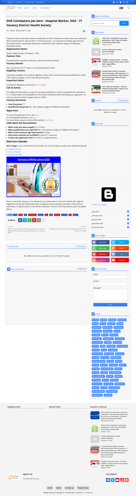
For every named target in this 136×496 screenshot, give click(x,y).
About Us (11, 2)
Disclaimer (79, 493)
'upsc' (96, 388)
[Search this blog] (105, 23)
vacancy (105, 357)
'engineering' (116, 373)
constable (110, 354)
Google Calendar (14, 149)
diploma (57, 215)
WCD (96, 346)
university (98, 339)
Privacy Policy (29, 2)
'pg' (105, 350)
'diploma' (114, 350)
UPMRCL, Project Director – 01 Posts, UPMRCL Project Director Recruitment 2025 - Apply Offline (115, 62)
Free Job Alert (69, 493)
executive (119, 327)
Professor (108, 327)
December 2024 (110, 223)
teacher (114, 335)
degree (40, 215)
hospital (64, 215)
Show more (81, 246)
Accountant (98, 342)
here (9, 94)
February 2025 (110, 216)
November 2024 (110, 227)
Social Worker (107, 369)
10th (15, 215)
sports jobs (98, 395)
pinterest (102, 254)
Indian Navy (115, 388)
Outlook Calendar (15, 154)
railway (97, 335)
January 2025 (110, 219)
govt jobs (108, 331)
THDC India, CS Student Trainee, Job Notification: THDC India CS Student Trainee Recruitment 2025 (114, 40)
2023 (104, 388)
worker (14, 16)
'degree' (112, 346)
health (97, 350)
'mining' (97, 380)
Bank (35, 8)
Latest (26, 8)
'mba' (110, 376)
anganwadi (109, 339)
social (96, 357)
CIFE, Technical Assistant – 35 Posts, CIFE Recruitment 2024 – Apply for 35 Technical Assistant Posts (115, 89)
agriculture (116, 357)
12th (103, 324)
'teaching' (109, 384)
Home (19, 8)
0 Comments (82, 269)
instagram (102, 260)
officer (112, 324)
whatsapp (102, 248)
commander (113, 391)
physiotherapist (99, 361)
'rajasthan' (98, 384)
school (119, 369)
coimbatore (32, 215)
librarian (120, 354)
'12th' (96, 373)
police (123, 365)
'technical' (120, 384)
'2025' (105, 373)
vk (121, 254)
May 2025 (110, 212)
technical (97, 327)
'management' (99, 376)
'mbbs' (119, 376)
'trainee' (114, 365)
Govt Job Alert (40, 2)
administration (99, 391)
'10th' (111, 361)
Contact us (19, 2)
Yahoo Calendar (14, 152)
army (119, 361)
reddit (121, 248)
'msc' (106, 380)
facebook (102, 242)
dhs (51, 215)
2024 (20, 215)
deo (46, 215)
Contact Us (89, 493)
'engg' (97, 369)
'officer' (115, 380)
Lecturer (118, 342)
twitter (121, 242)
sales (96, 365)
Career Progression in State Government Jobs (111, 51)
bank (120, 324)
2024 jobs (98, 331)
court (105, 335)
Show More (123, 100)
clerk (117, 331)
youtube (121, 260)
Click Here (49, 120)
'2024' (109, 342)
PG (70, 215)
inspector (121, 339)
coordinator (123, 346)
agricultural (98, 354)
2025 (96, 320)
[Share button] (43, 220)
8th (25, 215)
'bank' (105, 365)
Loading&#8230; (110, 154)
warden (109, 395)
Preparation (45, 8)
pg (103, 346)
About (58, 488)
